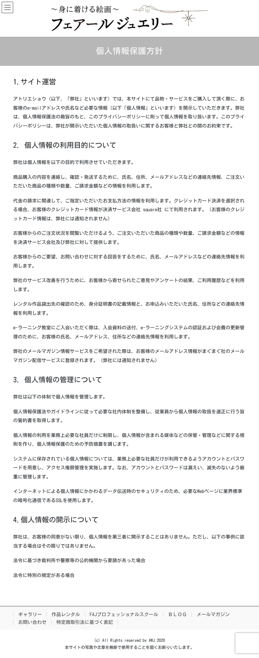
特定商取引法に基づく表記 (84, 622)
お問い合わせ (32, 622)
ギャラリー (30, 614)
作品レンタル (66, 614)
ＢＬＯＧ (177, 614)
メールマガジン (213, 614)
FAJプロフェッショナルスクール (124, 614)
